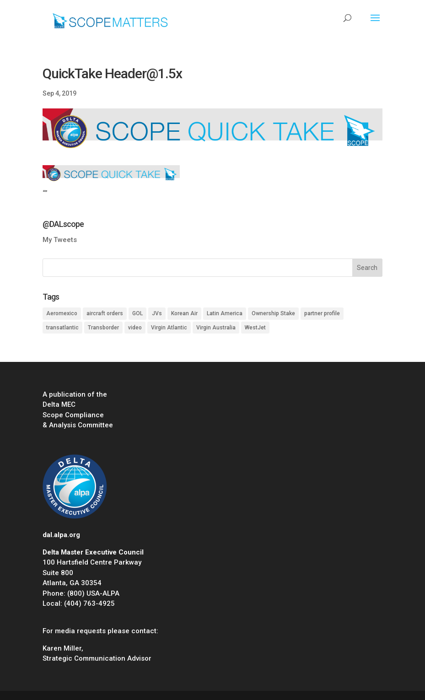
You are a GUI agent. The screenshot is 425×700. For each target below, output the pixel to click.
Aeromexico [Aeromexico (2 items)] (61, 313)
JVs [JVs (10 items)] (157, 313)
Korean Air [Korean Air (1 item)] (184, 313)
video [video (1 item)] (135, 327)
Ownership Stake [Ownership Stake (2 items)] (273, 313)
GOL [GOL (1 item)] (137, 313)
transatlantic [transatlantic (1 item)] (62, 327)
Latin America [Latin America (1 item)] (224, 313)
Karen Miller (62, 648)
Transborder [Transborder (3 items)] (103, 327)
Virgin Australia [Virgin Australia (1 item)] (216, 327)
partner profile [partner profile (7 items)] (322, 313)
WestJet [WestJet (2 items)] (255, 327)
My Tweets (60, 240)
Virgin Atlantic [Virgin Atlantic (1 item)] (169, 327)
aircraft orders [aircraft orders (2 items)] (104, 313)
